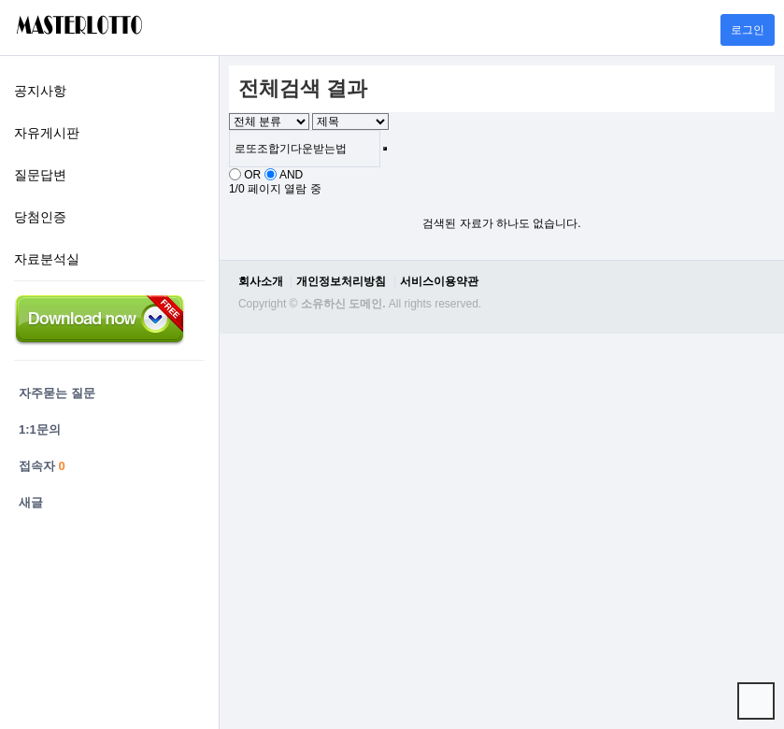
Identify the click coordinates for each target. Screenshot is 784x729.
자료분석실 (46, 258)
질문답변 (40, 174)
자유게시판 (46, 132)
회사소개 (260, 281)
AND (291, 174)
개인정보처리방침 (341, 281)
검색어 (220, 56)
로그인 (747, 29)
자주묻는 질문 (57, 393)
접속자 (42, 466)
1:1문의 (40, 429)
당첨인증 (40, 216)
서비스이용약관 (439, 281)
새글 (31, 502)
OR (252, 174)
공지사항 (40, 90)
